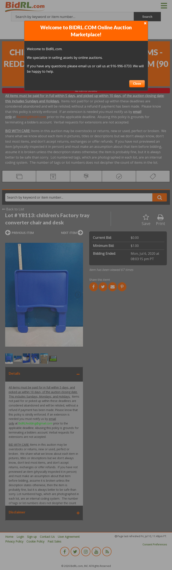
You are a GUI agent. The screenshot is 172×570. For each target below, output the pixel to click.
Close (137, 83)
